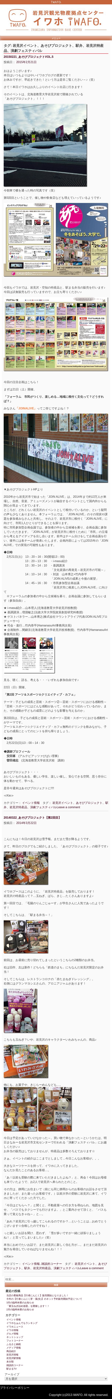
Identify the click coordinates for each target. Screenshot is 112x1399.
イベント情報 (31, 802)
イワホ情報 (12, 1330)
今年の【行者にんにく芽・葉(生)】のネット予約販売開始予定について (44, 1299)
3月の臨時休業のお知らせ (20, 1302)
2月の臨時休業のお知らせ (20, 1309)
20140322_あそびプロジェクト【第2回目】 (32, 817)
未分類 (10, 1361)
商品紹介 (11, 1351)
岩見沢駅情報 (13, 1358)
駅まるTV (11, 1368)
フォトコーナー (14, 1340)
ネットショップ (14, 1337)
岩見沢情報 (12, 1354)
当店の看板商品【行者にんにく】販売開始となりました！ (37, 1295)
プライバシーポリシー (14, 1387)
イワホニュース (14, 1326)
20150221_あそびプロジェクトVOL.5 (28, 56)
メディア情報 (13, 1347)
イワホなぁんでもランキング (22, 1323)
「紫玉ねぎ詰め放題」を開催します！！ (27, 1306)
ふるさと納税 (13, 1344)
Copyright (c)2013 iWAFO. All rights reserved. (78, 1394)
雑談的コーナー (51, 1263)
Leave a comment (68, 807)
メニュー (56, 38)
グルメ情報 (12, 1333)
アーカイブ (12, 1374)
